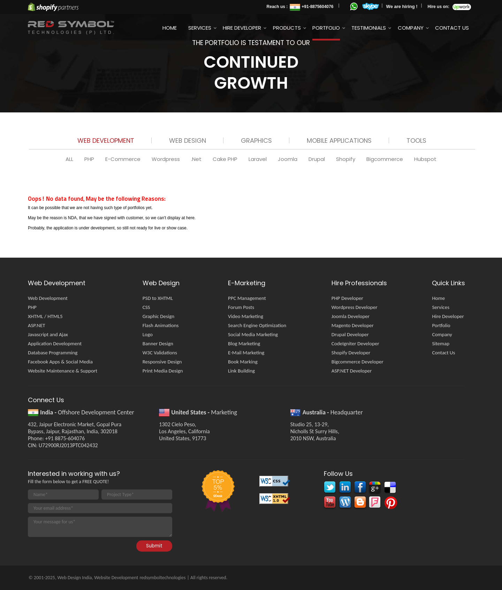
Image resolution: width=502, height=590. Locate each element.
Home (169, 27)
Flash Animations (161, 325)
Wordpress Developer (355, 307)
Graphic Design (158, 316)
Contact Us (452, 27)
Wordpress (166, 159)
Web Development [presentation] (105, 140)
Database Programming (52, 352)
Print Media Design (163, 371)
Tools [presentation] (416, 140)
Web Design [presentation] (187, 140)
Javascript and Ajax (48, 334)
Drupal (317, 159)
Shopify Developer (351, 352)
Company (411, 27)
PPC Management (247, 298)
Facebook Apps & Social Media (60, 362)
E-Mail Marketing (246, 352)
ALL (70, 159)
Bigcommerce (385, 159)
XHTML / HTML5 (45, 316)
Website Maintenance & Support (62, 371)
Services (199, 27)
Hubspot (425, 159)
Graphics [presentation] (256, 140)
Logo (148, 334)
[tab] (106, 142)
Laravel (258, 159)
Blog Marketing (244, 343)
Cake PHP (226, 159)
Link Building (241, 371)
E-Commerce (123, 159)
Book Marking (243, 362)
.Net (197, 159)
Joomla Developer (351, 316)
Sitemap (440, 343)
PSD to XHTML (158, 298)
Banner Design (158, 343)
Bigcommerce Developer (357, 362)
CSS (146, 307)
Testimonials (368, 27)
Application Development (55, 343)
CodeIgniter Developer (355, 343)
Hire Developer (242, 27)
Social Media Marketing (253, 334)
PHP (90, 159)
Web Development (48, 298)
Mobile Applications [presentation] (339, 140)
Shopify (346, 159)
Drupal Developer (350, 334)
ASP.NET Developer (352, 371)
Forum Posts (241, 307)
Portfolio (326, 27)
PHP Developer (347, 298)
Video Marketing (245, 316)
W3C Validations (160, 352)
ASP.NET (36, 325)
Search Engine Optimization (257, 325)
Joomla (288, 159)
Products (287, 27)
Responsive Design (162, 362)
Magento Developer (353, 325)
